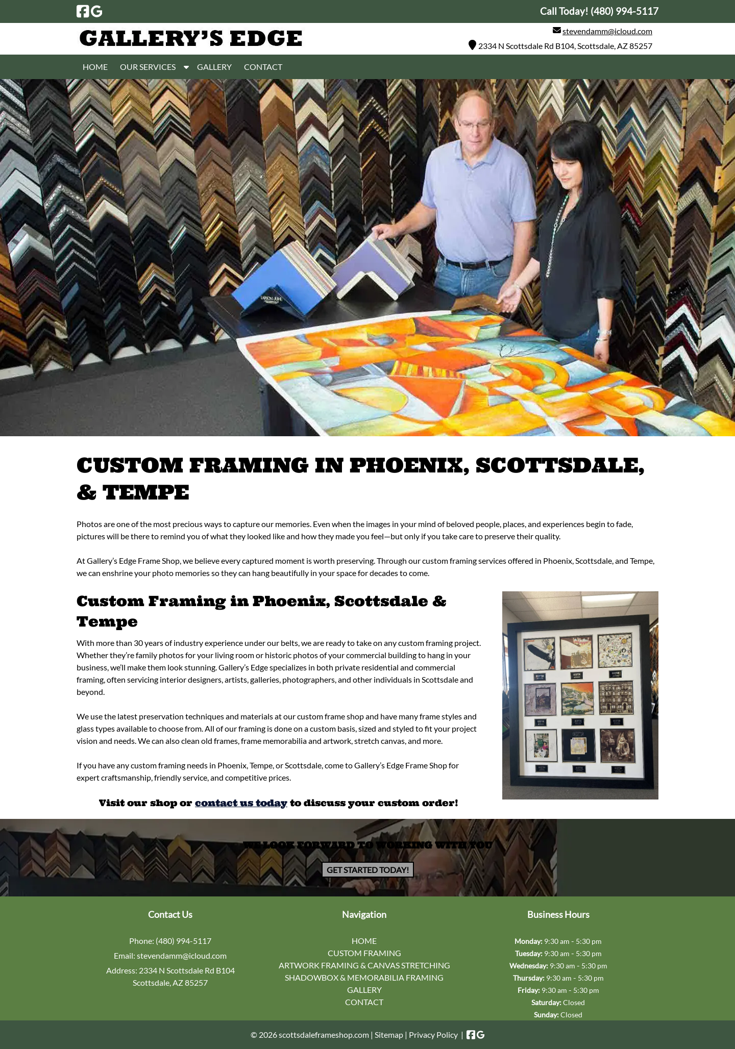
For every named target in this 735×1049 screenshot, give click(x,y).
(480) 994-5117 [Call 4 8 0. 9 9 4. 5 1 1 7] (183, 940)
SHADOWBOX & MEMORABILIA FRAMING (364, 977)
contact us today (241, 803)
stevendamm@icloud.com (607, 31)
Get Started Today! (368, 870)
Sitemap (389, 1034)
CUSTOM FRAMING (364, 953)
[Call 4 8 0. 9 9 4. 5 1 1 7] (624, 11)
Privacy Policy (433, 1034)
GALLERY (214, 66)
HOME (95, 66)
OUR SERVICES (148, 66)
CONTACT (263, 66)
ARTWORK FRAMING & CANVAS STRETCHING (364, 965)
